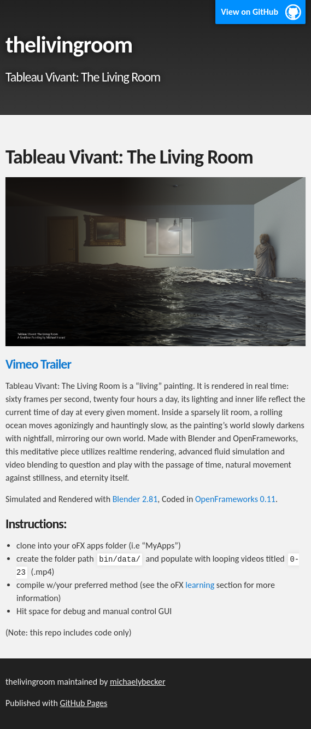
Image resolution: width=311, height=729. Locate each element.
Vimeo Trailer (38, 364)
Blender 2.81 (135, 499)
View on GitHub (249, 12)
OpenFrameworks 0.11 (235, 499)
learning (199, 585)
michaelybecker (138, 681)
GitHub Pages (84, 703)
